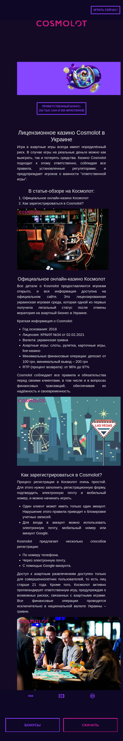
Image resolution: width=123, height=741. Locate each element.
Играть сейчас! (105, 9)
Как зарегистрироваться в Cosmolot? (53, 203)
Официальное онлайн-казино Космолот (56, 198)
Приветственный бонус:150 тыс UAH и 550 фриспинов (61, 108)
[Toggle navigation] (8, 10)
